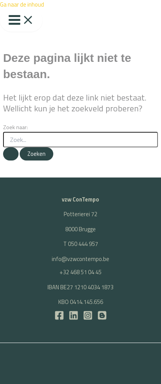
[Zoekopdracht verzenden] (11, 154)
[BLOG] (102, 318)
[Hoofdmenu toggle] (21, 20)
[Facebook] (59, 318)
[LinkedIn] (73, 318)
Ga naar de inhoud (22, 4)
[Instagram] (88, 318)
